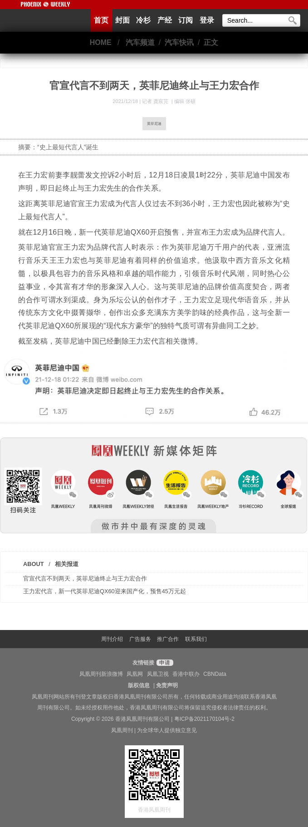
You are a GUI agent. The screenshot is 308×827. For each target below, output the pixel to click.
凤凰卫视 (158, 674)
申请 (163, 663)
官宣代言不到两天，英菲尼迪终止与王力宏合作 (85, 578)
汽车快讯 (179, 42)
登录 (207, 20)
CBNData (214, 674)
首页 (101, 20)
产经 (164, 20)
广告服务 (140, 639)
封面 (122, 20)
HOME (101, 42)
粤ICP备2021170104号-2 (204, 719)
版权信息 (139, 685)
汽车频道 (140, 42)
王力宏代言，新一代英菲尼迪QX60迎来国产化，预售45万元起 (104, 591)
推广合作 (168, 639)
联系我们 (196, 639)
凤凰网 (135, 674)
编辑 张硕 (185, 101)
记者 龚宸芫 (156, 101)
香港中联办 (186, 674)
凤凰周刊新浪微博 (101, 674)
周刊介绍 (112, 639)
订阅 (185, 20)
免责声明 (167, 685)
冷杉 (143, 20)
